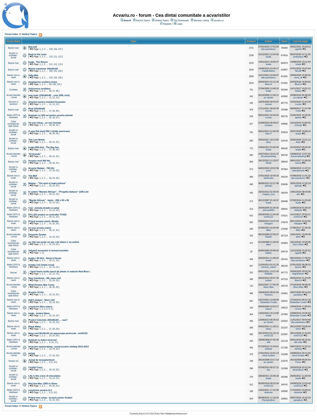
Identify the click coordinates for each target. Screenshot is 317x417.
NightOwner (298, 273)
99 (50, 84)
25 (50, 117)
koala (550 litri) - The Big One (43, 147)
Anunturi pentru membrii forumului (46, 102)
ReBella (269, 273)
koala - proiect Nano (39, 313)
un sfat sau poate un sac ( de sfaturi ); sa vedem (53, 242)
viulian (268, 280)
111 (55, 57)
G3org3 (298, 125)
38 (57, 91)
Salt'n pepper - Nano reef (41, 300)
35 (54, 287)
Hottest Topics (162, 20)
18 (54, 355)
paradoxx (298, 294)
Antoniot (268, 392)
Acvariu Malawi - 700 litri (41, 168)
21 (54, 194)
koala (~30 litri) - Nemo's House (44, 258)
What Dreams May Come (41, 285)
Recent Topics (143, 20)
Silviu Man (268, 287)
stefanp (268, 349)
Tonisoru (268, 294)
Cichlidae (13, 90)
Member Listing (201, 20)
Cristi (298, 111)
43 (50, 178)
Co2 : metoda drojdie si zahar (43, 208)
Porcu (298, 362)
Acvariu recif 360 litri (39, 160)
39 (50, 125)
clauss (268, 309)
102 (59, 71)
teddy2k (298, 210)
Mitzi (268, 230)
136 (55, 49)
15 (54, 210)
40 (54, 125)
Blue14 (268, 84)
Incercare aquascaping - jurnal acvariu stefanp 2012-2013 (58, 346)
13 (57, 97)
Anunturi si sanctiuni (13, 103)
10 (52, 342)
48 (54, 111)
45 (57, 178)
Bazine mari (13, 48)
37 (54, 91)
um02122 (268, 217)
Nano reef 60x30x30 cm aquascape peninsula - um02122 (58, 333)
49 (57, 111)
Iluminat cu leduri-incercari (42, 340)
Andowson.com (181, 414)
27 (57, 117)
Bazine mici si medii (13, 76)
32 (57, 217)
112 (59, 57)
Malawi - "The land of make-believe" (47, 183)
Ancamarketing (268, 156)
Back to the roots (37, 54)
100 (51, 71)
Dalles (268, 253)
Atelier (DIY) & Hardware (13, 116)
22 (57, 194)
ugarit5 (298, 49)
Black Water (34, 326)
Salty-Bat (33, 75)
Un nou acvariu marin (39, 228)
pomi (268, 170)
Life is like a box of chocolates (44, 376)
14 (57, 202)
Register (167, 24)
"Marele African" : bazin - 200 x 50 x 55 (48, 200)
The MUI (32, 176)
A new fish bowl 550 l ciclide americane (49, 131)
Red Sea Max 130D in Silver (42, 383)
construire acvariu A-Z (40, 390)
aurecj (298, 163)
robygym (268, 223)
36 (50, 91)
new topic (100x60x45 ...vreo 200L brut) (49, 95)
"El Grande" (34, 154)
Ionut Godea (268, 355)
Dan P (268, 133)
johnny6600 (268, 210)
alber (268, 244)
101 (55, 71)
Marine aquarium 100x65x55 (43, 68)
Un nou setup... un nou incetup (44, 123)
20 (50, 194)
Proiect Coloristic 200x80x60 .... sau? (47, 320)
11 (50, 97)
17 (50, 355)
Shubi (268, 163)
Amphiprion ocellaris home (42, 82)
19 (57, 355)
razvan (268, 104)
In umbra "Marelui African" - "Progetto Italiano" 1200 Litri (58, 192)
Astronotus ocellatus (39, 88)
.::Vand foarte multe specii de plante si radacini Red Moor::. (59, 271)
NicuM (298, 71)
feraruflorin (298, 370)
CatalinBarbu (268, 71)
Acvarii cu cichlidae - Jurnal (13, 55)
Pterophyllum (268, 400)
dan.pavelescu (268, 49)
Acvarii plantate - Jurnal (13, 96)
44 (54, 178)
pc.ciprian (268, 97)
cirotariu (269, 125)
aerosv (298, 267)
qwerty (298, 117)
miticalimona (298, 170)
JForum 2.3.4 (143, 414)
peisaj (31, 353)
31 (54, 217)
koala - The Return (38, 62)
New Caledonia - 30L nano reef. (44, 278)
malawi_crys (268, 194)
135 (51, 49)
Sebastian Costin (268, 302)
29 (57, 170)
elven (268, 329)
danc (298, 237)
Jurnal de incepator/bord (41, 360)
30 (50, 217)
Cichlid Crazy (35, 367)
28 (54, 170)
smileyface (298, 57)
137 (59, 49)
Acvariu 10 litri (36, 292)
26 (54, 117)
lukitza (298, 91)
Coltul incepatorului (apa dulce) (13, 123)
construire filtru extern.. (40, 306)
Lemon (298, 309)
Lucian (298, 104)
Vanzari (13, 272)
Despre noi (13, 361)
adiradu (268, 185)
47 (50, 111)
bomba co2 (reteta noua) (41, 265)
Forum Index (11, 34)
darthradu (268, 178)
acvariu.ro (219, 20)
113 (59, 64)
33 (57, 223)
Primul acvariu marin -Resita (43, 221)
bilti (268, 342)
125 (55, 77)
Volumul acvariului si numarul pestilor (48, 250)
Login (179, 24)
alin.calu (298, 342)
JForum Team (159, 414)
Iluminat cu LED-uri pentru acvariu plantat (50, 115)
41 (57, 125)
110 (51, 57)
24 (54, 185)
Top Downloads (181, 20)
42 (57, 142)
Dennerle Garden (37, 234)
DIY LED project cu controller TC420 (47, 214)
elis (298, 194)
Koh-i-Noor (298, 244)
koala (268, 57)
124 (51, 77)
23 (50, 185)
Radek (268, 237)
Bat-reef (32, 47)
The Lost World (36, 139)
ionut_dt (298, 77)
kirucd (269, 111)
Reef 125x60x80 (36, 108)
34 (50, 287)
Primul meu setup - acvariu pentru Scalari (50, 397)
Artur (268, 142)
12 (54, 97)
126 (59, 77)
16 (57, 210)
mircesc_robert (268, 267)
